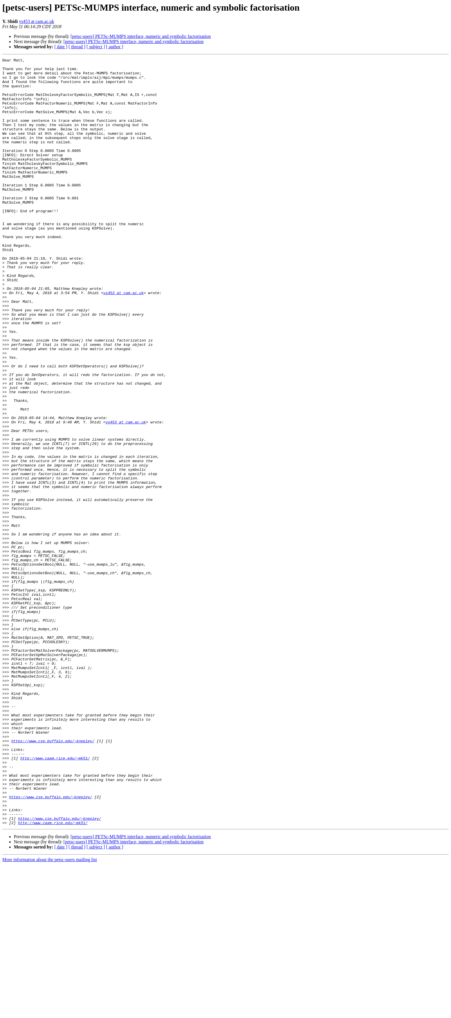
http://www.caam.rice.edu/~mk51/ (55, 898)
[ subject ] (96, 46)
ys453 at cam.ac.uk (36, 21)
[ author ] (114, 46)
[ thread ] (76, 46)
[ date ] (60, 46)
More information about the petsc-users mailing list (49, 1013)
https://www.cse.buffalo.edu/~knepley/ (52, 877)
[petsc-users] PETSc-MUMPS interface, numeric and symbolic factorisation (140, 36)
